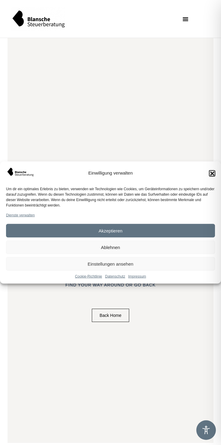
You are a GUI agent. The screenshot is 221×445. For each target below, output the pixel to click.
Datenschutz (115, 276)
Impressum (137, 276)
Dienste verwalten (20, 215)
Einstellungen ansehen (110, 263)
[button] (212, 173)
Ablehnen (110, 247)
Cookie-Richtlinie (88, 276)
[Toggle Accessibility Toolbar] (206, 430)
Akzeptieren (110, 230)
